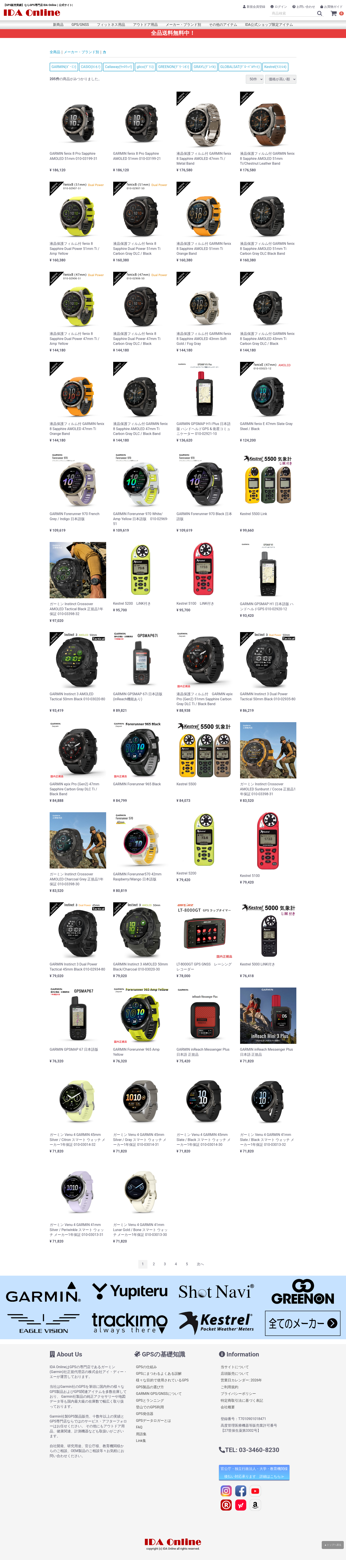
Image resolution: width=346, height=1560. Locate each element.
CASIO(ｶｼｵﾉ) (90, 67)
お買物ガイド (331, 6)
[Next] (200, 1264)
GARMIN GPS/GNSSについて (159, 1394)
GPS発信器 (144, 1414)
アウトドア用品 (145, 25)
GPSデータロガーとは (153, 1420)
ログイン (279, 6)
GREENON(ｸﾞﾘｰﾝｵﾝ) (173, 67)
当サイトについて (235, 1367)
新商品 (58, 25)
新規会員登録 (254, 6)
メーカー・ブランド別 (183, 25)
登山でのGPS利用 (150, 1407)
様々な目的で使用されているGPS (162, 1380)
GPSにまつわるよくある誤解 (159, 1373)
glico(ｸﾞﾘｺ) (145, 67)
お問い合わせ (303, 6)
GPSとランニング (150, 1400)
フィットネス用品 (111, 25)
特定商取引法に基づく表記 (242, 1400)
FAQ (139, 1427)
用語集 (141, 1434)
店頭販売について (235, 1373)
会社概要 (228, 1407)
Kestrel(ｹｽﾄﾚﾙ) (275, 67)
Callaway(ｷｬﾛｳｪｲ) (118, 67)
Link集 (141, 1441)
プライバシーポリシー (238, 1394)
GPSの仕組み (146, 1367)
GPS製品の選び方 (150, 1387)
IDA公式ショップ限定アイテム (269, 25)
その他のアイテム (223, 25)
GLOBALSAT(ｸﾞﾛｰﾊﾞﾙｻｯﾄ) (240, 67)
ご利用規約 (229, 1387)
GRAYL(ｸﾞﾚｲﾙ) (205, 67)
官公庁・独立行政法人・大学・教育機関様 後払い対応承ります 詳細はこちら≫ (254, 1473)
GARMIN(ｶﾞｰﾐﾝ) (63, 67)
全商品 (55, 52)
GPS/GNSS (80, 25)
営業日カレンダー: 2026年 (241, 1380)
